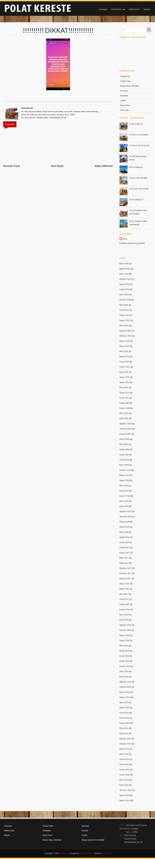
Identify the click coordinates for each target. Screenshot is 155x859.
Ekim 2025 (124, 264)
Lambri (123, 100)
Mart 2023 (123, 305)
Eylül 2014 (124, 733)
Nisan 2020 (124, 439)
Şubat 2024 (124, 284)
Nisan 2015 (124, 697)
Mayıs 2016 (124, 635)
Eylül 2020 (124, 418)
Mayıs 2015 (124, 692)
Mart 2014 (123, 754)
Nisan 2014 (124, 749)
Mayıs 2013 (124, 795)
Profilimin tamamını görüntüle (132, 243)
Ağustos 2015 (125, 682)
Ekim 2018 (124, 501)
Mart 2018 (123, 532)
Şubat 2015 (124, 708)
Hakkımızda (134, 9)
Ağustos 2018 (125, 511)
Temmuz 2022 (125, 336)
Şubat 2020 (124, 449)
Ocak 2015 (124, 713)
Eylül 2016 (124, 620)
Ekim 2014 (124, 728)
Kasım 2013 (124, 775)
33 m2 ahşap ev (136, 199)
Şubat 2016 (124, 651)
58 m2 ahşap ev (136, 167)
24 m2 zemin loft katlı (138, 178)
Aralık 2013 (124, 769)
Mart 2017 (123, 594)
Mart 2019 (123, 486)
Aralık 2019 (124, 460)
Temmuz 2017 (125, 573)
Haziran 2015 (125, 687)
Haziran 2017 (125, 578)
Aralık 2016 (124, 604)
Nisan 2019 (124, 480)
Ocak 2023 (124, 310)
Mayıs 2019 (124, 475)
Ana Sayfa (57, 166)
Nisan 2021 (124, 382)
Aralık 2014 (124, 718)
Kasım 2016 (124, 609)
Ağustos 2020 (125, 424)
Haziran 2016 (125, 630)
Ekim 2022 (124, 325)
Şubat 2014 (124, 759)
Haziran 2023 (125, 300)
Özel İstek (124, 110)
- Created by (80, 853)
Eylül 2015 (124, 677)
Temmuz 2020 (125, 429)
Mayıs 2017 (124, 584)
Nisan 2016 (124, 640)
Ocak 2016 (124, 656)
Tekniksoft (106, 853)
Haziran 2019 (125, 470)
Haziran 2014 (125, 744)
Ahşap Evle (125, 76)
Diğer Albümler (104, 166)
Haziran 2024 (125, 279)
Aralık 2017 (124, 547)
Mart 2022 (123, 351)
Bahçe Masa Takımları (129, 86)
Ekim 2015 (124, 671)
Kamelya (124, 91)
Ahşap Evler (125, 81)
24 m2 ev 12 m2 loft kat (139, 145)
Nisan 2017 (124, 589)
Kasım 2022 (124, 320)
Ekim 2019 (124, 465)
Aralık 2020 (124, 403)
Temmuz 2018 (125, 516)
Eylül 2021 (124, 372)
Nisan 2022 (124, 346)
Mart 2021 (123, 387)
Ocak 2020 (124, 455)
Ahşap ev (64, 853)
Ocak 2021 (124, 398)
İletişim (147, 9)
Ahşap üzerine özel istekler (92, 840)
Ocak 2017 (124, 599)
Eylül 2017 (124, 563)
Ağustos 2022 (125, 331)
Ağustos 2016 (125, 625)
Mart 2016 (123, 646)
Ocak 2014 (124, 764)
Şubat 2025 (124, 269)
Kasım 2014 (124, 723)
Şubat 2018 (124, 537)
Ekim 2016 (124, 615)
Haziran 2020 (125, 434)
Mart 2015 (123, 702)
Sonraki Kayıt (11, 166)
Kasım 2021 (124, 367)
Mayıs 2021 (124, 377)
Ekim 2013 (124, 780)
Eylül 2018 (124, 506)
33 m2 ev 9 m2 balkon (138, 135)
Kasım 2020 (124, 408)
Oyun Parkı (125, 105)
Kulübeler (124, 96)
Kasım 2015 (124, 666)
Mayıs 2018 (124, 522)
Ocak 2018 (124, 542)
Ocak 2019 (124, 491)
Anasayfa (103, 9)
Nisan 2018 (124, 527)
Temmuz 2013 (125, 790)
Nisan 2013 (124, 800)
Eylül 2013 (124, 785)
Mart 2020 (123, 444)
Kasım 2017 (124, 553)
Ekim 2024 (124, 274)
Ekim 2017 (124, 558)
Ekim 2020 (124, 413)
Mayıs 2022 (124, 341)
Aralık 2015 (124, 661)
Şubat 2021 (124, 393)
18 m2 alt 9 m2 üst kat (138, 189)
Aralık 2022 (124, 315)
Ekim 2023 (124, 294)
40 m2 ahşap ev (136, 124)
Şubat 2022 (124, 356)
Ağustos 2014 (125, 739)
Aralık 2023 (124, 289)
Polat (125, 239)
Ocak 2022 (124, 362)
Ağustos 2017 (125, 568)
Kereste (84, 830)
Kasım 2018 (124, 496)
